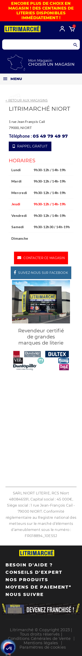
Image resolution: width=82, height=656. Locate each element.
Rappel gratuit (30, 146)
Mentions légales (41, 643)
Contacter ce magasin (41, 258)
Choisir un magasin (51, 64)
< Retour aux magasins (26, 100)
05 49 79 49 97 (50, 136)
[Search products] (41, 44)
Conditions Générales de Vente (39, 639)
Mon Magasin (40, 61)
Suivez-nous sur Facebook (41, 272)
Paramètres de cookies (42, 647)
